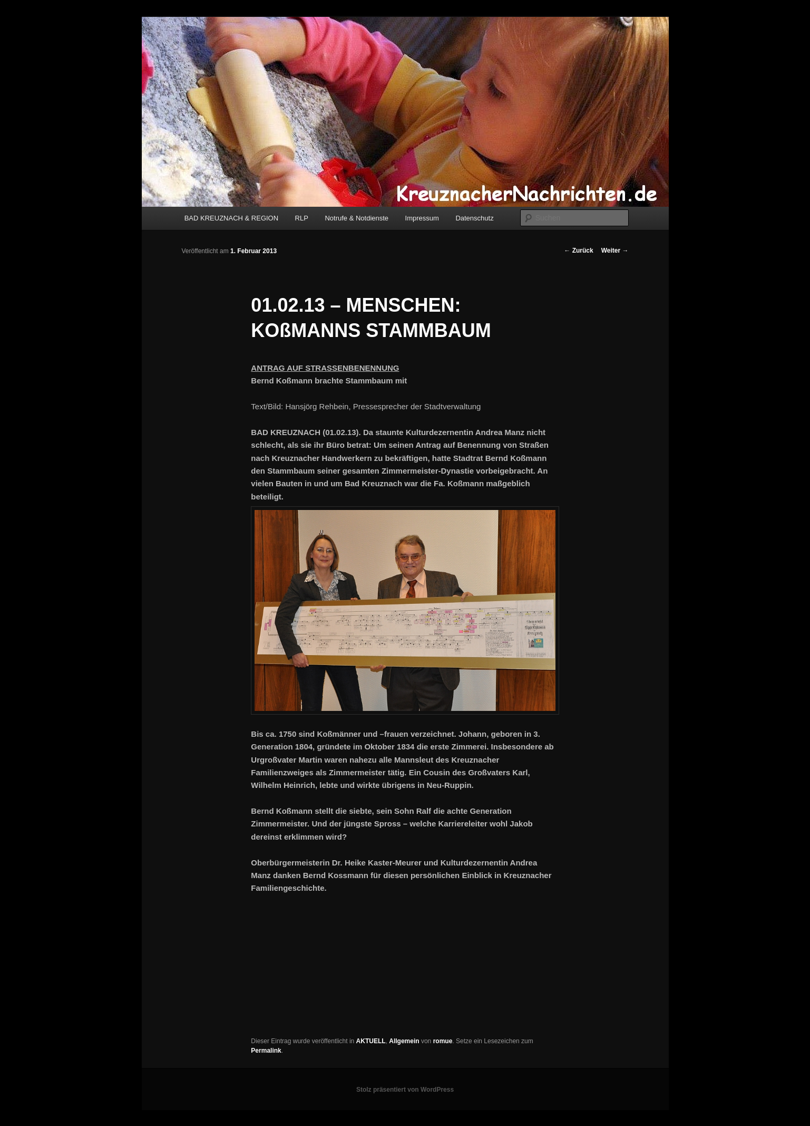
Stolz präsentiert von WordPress (405, 1089)
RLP (301, 218)
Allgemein (404, 1041)
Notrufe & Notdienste (356, 218)
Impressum (422, 218)
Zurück (578, 250)
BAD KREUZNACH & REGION (231, 218)
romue (443, 1041)
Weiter (615, 250)
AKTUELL (371, 1041)
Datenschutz (474, 218)
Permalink (266, 1050)
